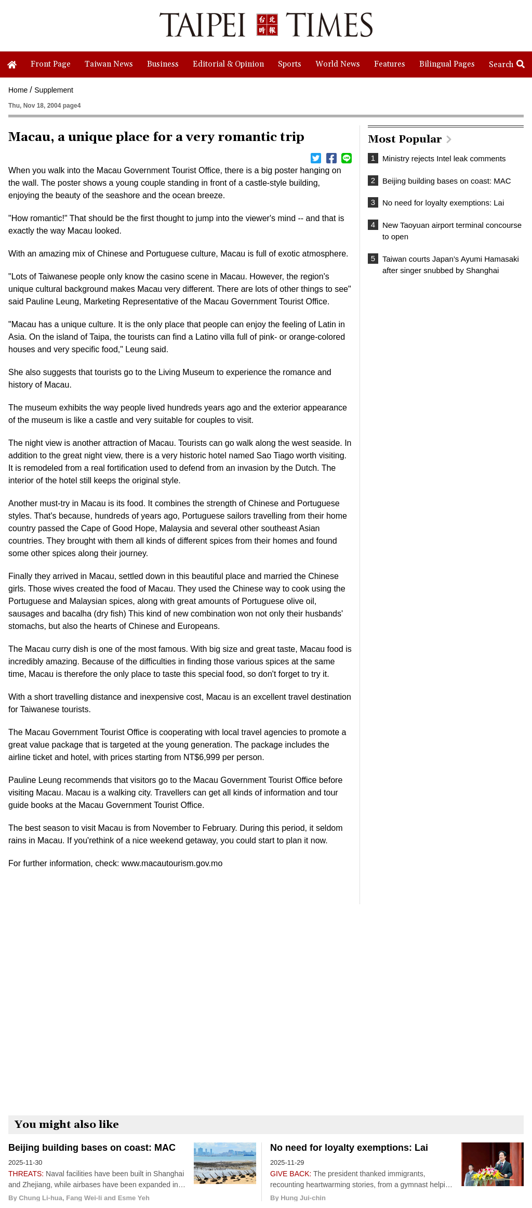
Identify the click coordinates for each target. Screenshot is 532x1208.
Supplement (53, 90)
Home (18, 90)
